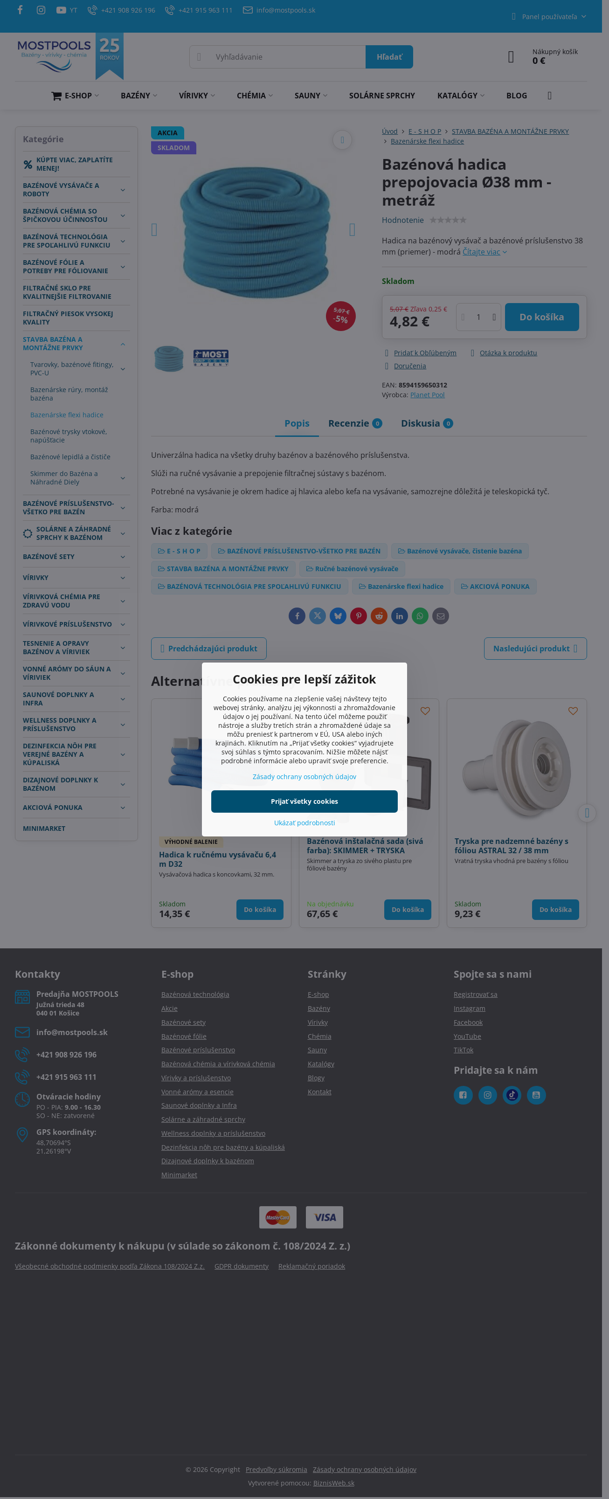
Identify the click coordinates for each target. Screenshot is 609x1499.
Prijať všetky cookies (304, 801)
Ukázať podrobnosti (304, 822)
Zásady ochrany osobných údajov (304, 776)
